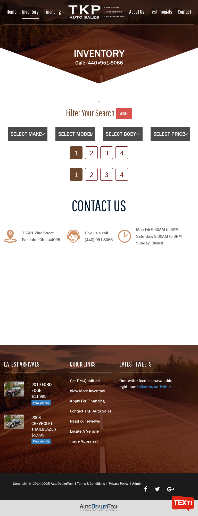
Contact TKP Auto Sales (90, 411)
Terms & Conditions (91, 484)
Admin (137, 484)
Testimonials (161, 11)
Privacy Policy (118, 484)
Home (11, 11)
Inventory (30, 11)
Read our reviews (85, 421)
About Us (136, 11)
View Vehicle (41, 402)
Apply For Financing (87, 401)
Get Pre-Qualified (85, 380)
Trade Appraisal (84, 441)
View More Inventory (87, 390)
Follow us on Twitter (154, 386)
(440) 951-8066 (104, 63)
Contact (184, 11)
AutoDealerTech (62, 484)
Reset (124, 113)
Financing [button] (54, 11)
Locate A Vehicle (84, 431)
